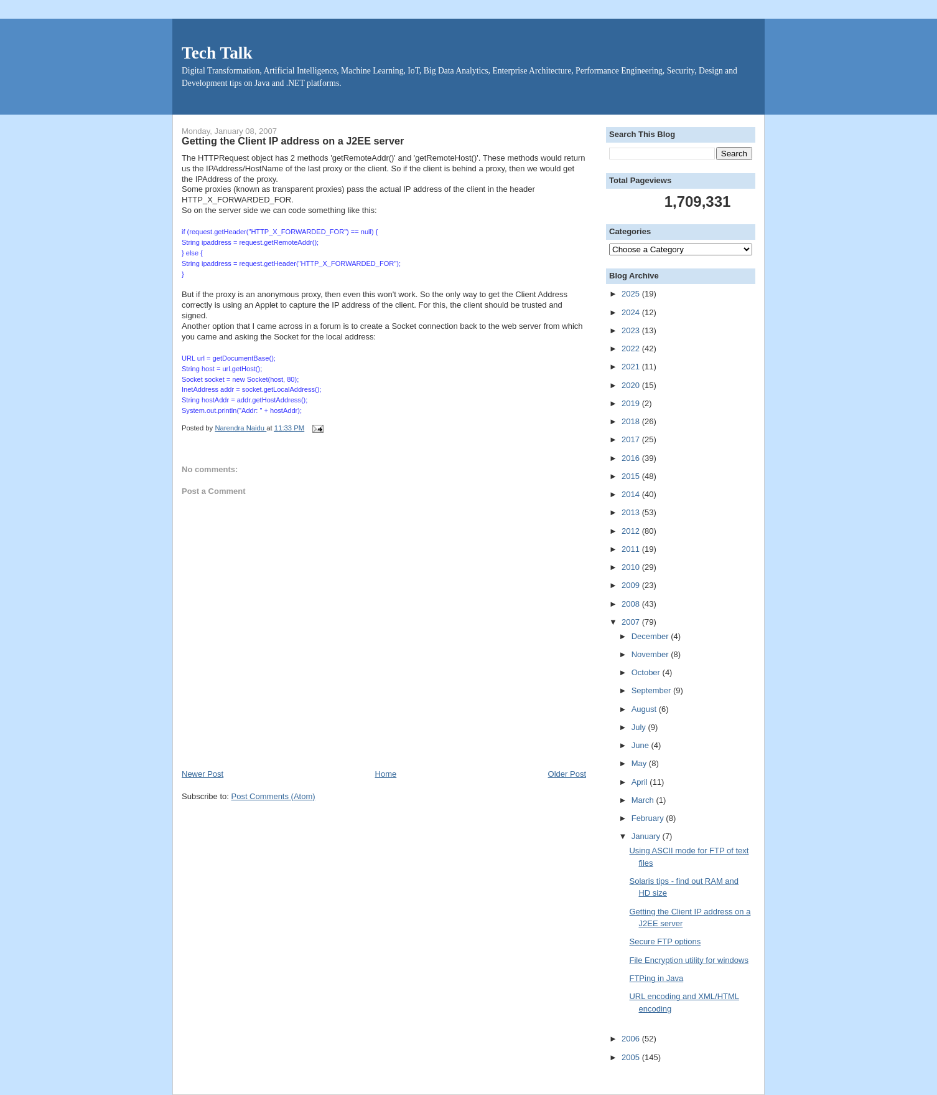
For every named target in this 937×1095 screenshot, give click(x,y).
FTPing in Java (656, 978)
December (651, 636)
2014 (632, 494)
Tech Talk (217, 53)
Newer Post (202, 774)
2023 (632, 330)
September (652, 690)
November (651, 654)
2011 (632, 549)
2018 (632, 421)
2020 (632, 385)
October (647, 672)
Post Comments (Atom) (273, 796)
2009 (632, 585)
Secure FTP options (665, 941)
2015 (632, 476)
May (640, 763)
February (649, 818)
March (644, 800)
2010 (632, 567)
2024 (632, 312)
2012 (632, 531)
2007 (632, 622)
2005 (632, 1057)
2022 (632, 348)
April (641, 782)
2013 (632, 512)
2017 (632, 439)
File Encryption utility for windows (688, 960)
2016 (632, 458)
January (647, 836)
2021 (632, 366)
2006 (632, 1038)
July (640, 727)
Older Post (567, 774)
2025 (632, 293)
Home (386, 774)
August (645, 709)
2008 (632, 604)
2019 (632, 403)
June (641, 745)
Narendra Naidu (240, 428)
